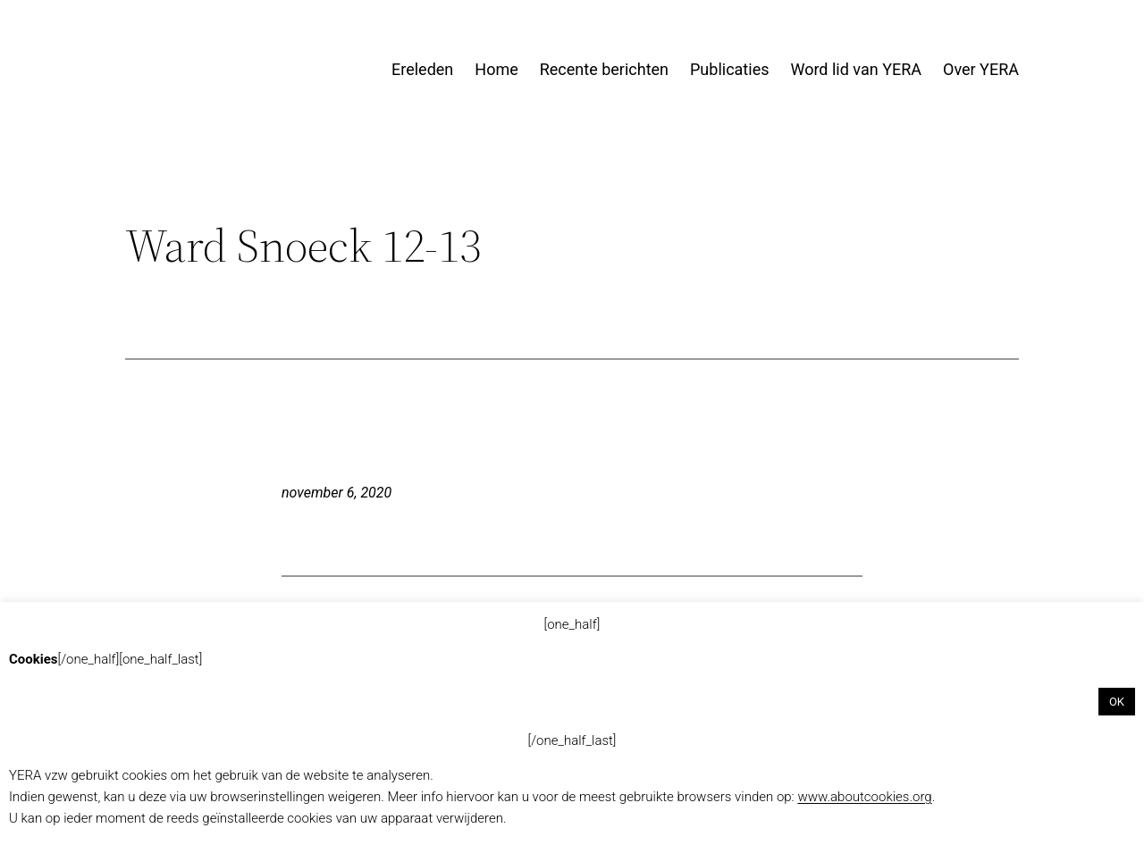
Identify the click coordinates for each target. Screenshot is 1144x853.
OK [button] (1116, 701)
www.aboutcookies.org (864, 797)
